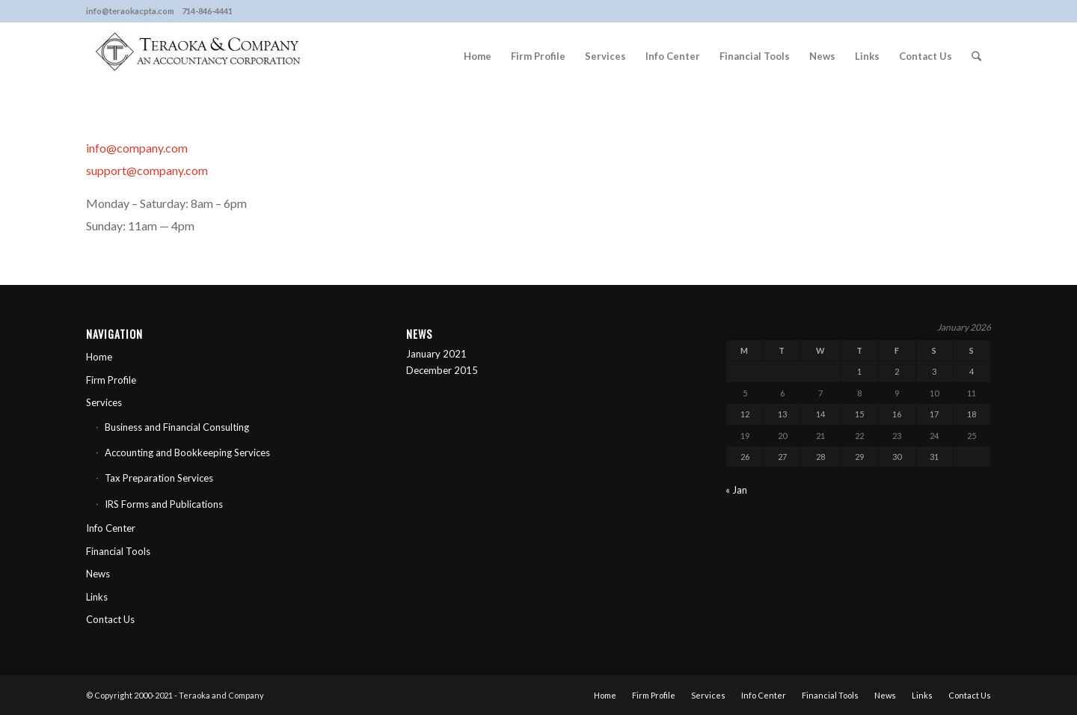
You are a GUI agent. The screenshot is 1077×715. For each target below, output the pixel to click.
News (98, 574)
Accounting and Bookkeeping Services (187, 452)
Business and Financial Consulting (177, 427)
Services (104, 402)
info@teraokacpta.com (130, 11)
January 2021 (436, 354)
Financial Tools (118, 551)
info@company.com (137, 148)
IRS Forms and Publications (164, 504)
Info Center (110, 528)
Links (97, 597)
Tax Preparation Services (159, 478)
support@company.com (147, 170)
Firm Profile (111, 380)
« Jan (736, 490)
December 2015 (442, 370)
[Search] (976, 56)
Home (99, 357)
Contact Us (110, 619)
